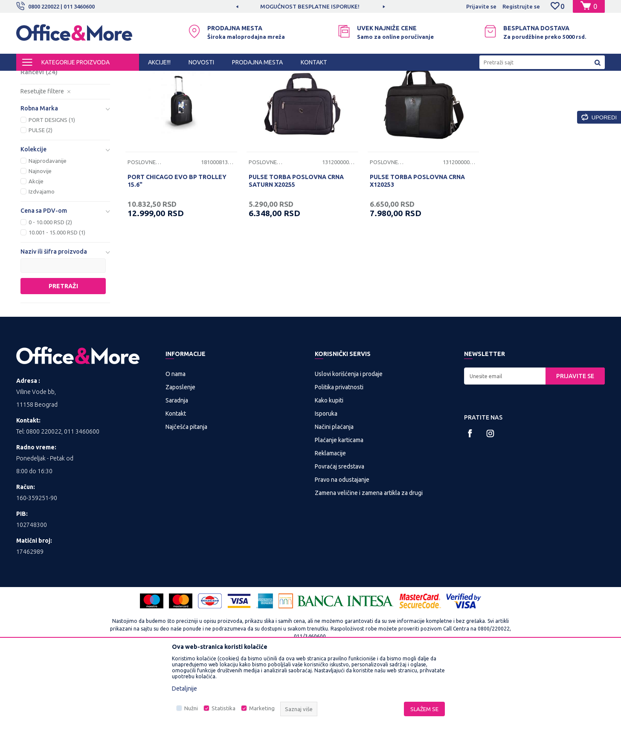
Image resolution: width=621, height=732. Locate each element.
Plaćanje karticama (339, 510)
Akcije (36, 252)
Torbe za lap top (52, 112)
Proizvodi (67, 78)
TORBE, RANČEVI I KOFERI (118, 78)
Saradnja (176, 471)
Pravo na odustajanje (342, 550)
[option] (310, 6)
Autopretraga (375, 93)
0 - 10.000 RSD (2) (50, 293)
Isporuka (326, 484)
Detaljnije (184, 688)
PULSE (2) (40, 201)
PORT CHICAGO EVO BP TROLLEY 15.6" (177, 251)
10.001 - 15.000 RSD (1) (57, 303)
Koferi (34, 132)
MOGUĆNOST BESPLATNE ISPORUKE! (310, 6)
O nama (175, 444)
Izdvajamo (42, 262)
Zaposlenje (180, 457)
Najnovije (40, 242)
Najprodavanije (48, 231)
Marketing (262, 708)
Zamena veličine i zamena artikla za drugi (369, 563)
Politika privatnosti (339, 457)
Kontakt (175, 484)
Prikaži (504, 93)
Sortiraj (418, 93)
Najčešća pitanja (186, 497)
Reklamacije (330, 524)
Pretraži (63, 356)
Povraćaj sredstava (339, 537)
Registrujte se (521, 6)
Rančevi (39, 142)
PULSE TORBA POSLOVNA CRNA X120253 (417, 251)
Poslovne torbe (48, 122)
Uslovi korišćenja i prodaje (349, 444)
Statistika (223, 708)
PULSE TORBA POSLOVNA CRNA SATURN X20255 (296, 251)
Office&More (32, 78)
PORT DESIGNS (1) (52, 191)
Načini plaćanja (334, 497)
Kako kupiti (329, 471)
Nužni (191, 708)
